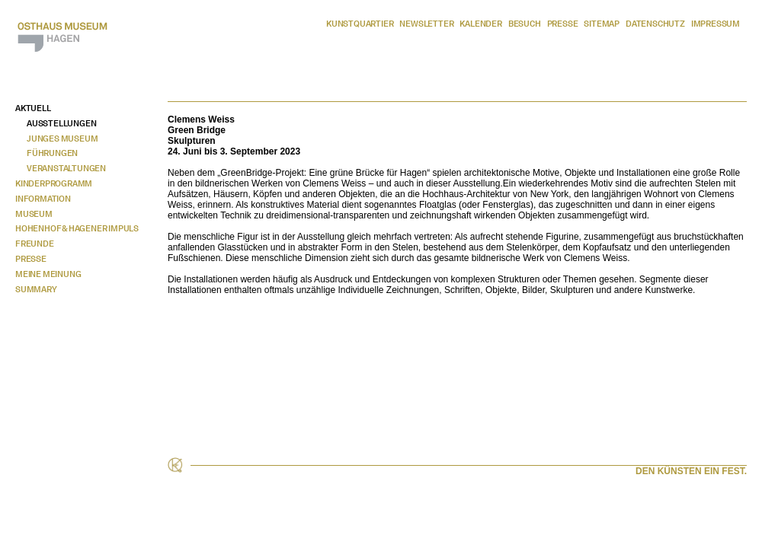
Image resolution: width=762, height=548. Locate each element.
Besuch (524, 23)
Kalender (480, 23)
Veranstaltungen (66, 168)
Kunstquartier (359, 23)
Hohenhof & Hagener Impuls (77, 228)
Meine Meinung (48, 274)
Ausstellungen (61, 123)
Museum (34, 214)
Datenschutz (655, 23)
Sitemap (602, 23)
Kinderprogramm (53, 183)
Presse (562, 23)
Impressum (715, 23)
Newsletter (426, 23)
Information (43, 198)
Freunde (34, 243)
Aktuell (33, 108)
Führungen (52, 153)
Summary (36, 289)
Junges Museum (62, 138)
